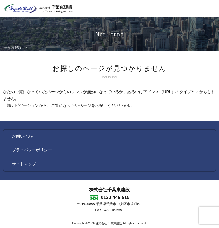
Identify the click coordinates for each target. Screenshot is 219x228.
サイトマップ (24, 164)
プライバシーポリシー (32, 150)
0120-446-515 (115, 197)
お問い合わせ (24, 136)
